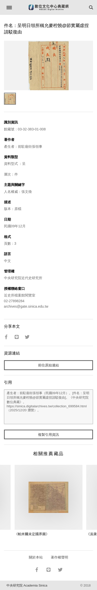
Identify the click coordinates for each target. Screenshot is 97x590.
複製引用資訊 (48, 435)
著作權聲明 (59, 557)
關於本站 (36, 557)
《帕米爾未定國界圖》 (31, 534)
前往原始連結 (48, 365)
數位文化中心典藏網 (48, 7)
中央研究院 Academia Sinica (26, 585)
